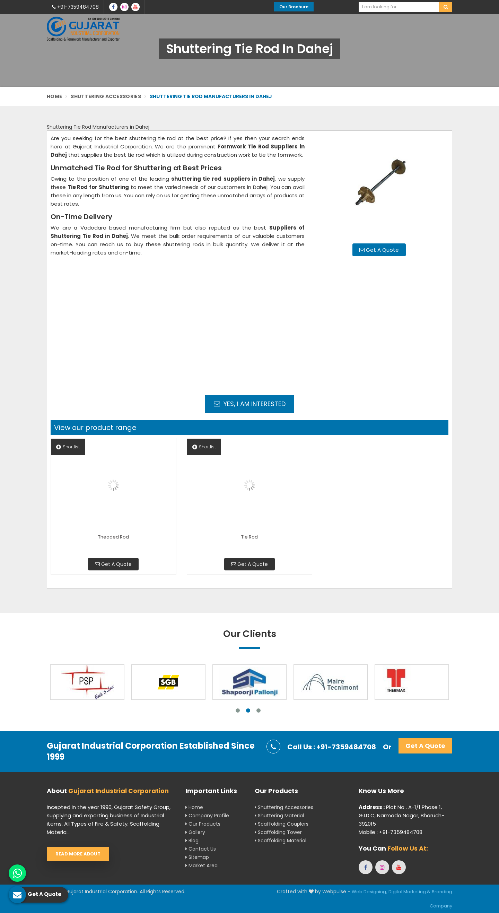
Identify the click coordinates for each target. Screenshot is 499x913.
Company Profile (207, 815)
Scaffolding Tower (278, 832)
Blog (192, 840)
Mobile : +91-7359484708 (390, 832)
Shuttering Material (279, 815)
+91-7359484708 (75, 6)
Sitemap (197, 857)
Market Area (201, 865)
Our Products (202, 823)
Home (54, 96)
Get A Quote (379, 249)
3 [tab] (258, 710)
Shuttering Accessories (106, 96)
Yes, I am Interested (250, 403)
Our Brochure (293, 7)
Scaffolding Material (280, 840)
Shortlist (68, 447)
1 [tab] (238, 710)
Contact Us (200, 848)
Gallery (195, 832)
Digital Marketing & (409, 891)
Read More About (77, 854)
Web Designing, (369, 891)
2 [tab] (248, 710)
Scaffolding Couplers (281, 823)
